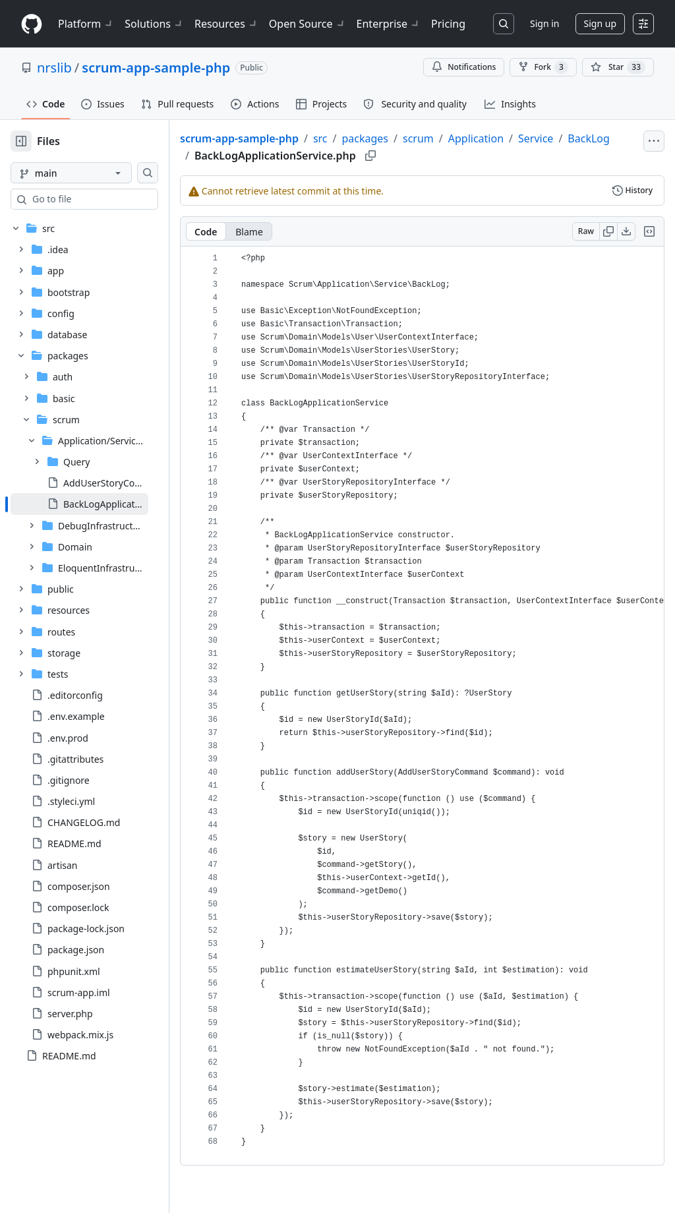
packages (407, 138)
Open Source (307, 23)
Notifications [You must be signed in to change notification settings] (464, 67)
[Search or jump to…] (504, 24)
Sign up (600, 23)
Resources (226, 23)
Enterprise (389, 23)
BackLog (258, 154)
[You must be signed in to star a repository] (618, 67)
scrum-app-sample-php (156, 67)
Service (577, 138)
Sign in (544, 23)
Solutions (154, 23)
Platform (86, 23)
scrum (460, 138)
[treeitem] (101, 503)
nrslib (54, 67)
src (362, 138)
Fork (543, 67)
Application (518, 138)
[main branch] (92, 172)
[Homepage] (31, 24)
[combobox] (110, 199)
